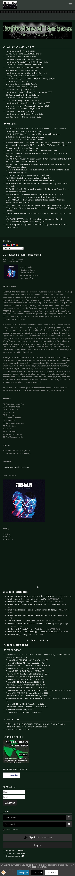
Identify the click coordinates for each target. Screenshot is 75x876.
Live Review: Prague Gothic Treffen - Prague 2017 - (35, 601)
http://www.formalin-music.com (16, 467)
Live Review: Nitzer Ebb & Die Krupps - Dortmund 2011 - (37, 631)
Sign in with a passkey (38, 837)
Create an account (15, 856)
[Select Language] (13, 248)
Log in (37, 845)
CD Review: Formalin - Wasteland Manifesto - (33, 620)
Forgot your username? (16, 853)
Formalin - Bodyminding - (25, 634)
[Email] (14, 797)
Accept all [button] (23, 872)
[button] (4, 645)
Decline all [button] (37, 872)
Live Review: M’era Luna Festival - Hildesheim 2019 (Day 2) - (39, 596)
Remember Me (12, 829)
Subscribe (10, 802)
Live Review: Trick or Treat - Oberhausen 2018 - (34, 599)
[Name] (14, 792)
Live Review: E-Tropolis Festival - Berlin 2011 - (33, 629)
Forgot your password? (15, 850)
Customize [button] (51, 872)
